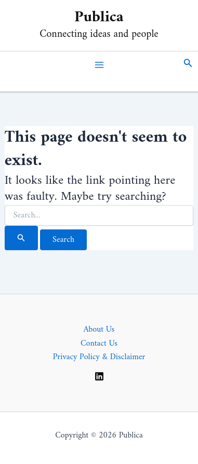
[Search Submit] (21, 238)
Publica (98, 17)
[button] (188, 65)
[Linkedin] (99, 376)
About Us (99, 329)
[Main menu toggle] (99, 64)
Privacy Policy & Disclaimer (99, 357)
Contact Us (99, 343)
